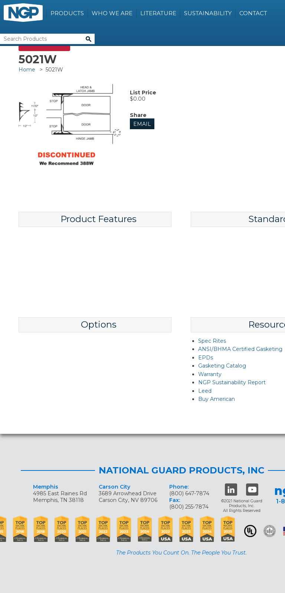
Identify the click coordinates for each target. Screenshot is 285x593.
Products (67, 13)
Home (27, 69)
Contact (253, 13)
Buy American (216, 399)
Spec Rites (212, 341)
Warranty (210, 374)
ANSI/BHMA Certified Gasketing (240, 349)
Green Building (269, 531)
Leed (205, 391)
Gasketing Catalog (222, 365)
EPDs (205, 357)
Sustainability (208, 13)
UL (250, 531)
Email (142, 124)
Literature (158, 13)
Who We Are (112, 13)
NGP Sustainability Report (232, 382)
